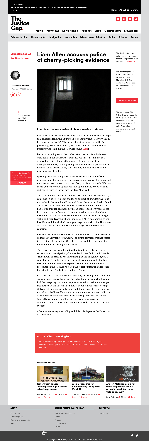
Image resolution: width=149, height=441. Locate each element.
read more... (131, 61)
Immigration (55, 37)
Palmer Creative (95, 440)
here (85, 148)
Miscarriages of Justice (92, 37)
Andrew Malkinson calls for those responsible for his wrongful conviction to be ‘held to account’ (120, 388)
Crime (57, 416)
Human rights (38, 37)
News (39, 31)
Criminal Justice (18, 37)
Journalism (71, 37)
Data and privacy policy (20, 420)
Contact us (15, 413)
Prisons (123, 37)
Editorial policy (16, 416)
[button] (136, 19)
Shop (98, 31)
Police (112, 37)
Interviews (52, 31)
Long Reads (70, 31)
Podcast (86, 31)
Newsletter (131, 31)
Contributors (112, 31)
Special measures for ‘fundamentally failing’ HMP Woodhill (86, 387)
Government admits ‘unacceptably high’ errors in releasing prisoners (52, 387)
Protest (135, 37)
